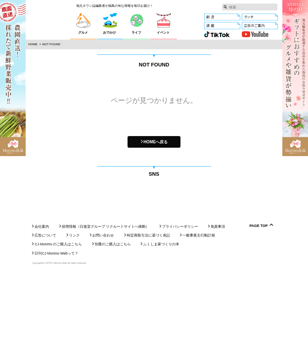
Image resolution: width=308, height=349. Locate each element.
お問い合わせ (103, 310)
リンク (74, 310)
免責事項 (218, 301)
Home (32, 44)
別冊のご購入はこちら (113, 319)
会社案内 (41, 301)
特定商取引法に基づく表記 (148, 310)
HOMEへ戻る (156, 142)
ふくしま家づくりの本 (161, 319)
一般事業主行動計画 (198, 310)
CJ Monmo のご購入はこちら (58, 319)
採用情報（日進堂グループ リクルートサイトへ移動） (106, 301)
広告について (45, 310)
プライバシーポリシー (180, 301)
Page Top (258, 300)
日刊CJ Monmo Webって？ (56, 328)
